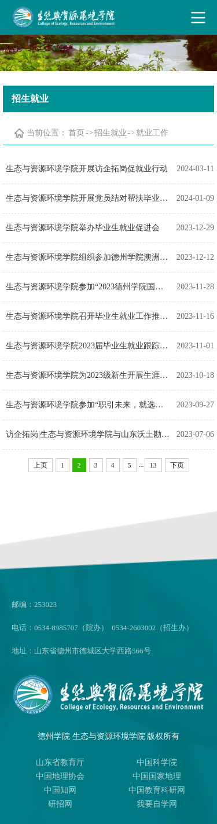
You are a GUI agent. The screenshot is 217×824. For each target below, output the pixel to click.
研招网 (60, 804)
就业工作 (152, 132)
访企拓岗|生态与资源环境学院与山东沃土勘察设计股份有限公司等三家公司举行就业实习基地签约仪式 (88, 434)
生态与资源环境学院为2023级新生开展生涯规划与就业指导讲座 (88, 375)
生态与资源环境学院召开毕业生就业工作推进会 (88, 316)
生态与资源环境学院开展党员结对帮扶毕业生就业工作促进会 (88, 198)
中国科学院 (157, 762)
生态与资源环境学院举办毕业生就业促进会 (83, 227)
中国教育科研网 (156, 790)
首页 (76, 132)
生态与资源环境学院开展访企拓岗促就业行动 (87, 168)
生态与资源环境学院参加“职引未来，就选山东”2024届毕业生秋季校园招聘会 (88, 404)
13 (153, 465)
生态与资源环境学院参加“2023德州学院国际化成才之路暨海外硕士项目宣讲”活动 (88, 286)
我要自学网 (157, 804)
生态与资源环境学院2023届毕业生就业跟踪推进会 (88, 345)
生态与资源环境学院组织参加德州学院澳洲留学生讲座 (88, 257)
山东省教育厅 (60, 762)
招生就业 (110, 132)
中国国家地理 (157, 776)
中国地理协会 (60, 776)
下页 (177, 465)
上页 (40, 465)
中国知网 (60, 790)
